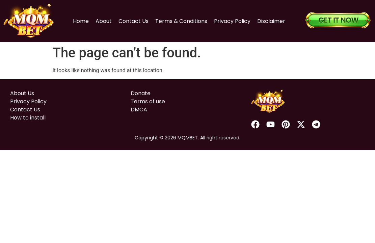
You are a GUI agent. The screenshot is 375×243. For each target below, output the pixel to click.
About (104, 21)
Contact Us (133, 21)
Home (81, 21)
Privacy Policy (232, 21)
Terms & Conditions (181, 21)
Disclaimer (271, 21)
